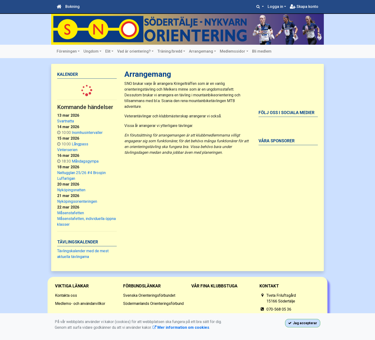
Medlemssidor (232, 51)
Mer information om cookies (181, 327)
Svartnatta (65, 121)
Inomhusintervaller (87, 132)
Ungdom (91, 51)
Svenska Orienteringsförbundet (149, 295)
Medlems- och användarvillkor (80, 303)
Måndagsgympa (85, 161)
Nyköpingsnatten (71, 190)
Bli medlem (261, 51)
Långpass (80, 144)
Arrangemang (201, 51)
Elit (107, 51)
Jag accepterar (302, 323)
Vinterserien (67, 150)
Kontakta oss (66, 295)
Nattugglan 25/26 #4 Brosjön (81, 172)
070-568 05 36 (278, 309)
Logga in (275, 6)
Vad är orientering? (134, 51)
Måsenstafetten (70, 213)
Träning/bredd (169, 51)
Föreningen (67, 51)
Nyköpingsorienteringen (77, 201)
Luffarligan (66, 178)
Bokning (72, 6)
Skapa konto (304, 6)
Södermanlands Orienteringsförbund (153, 303)
